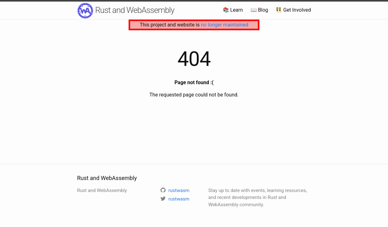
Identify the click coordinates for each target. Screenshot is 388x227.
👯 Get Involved (293, 10)
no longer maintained (224, 25)
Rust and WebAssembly (125, 11)
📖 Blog (259, 10)
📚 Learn (233, 10)
